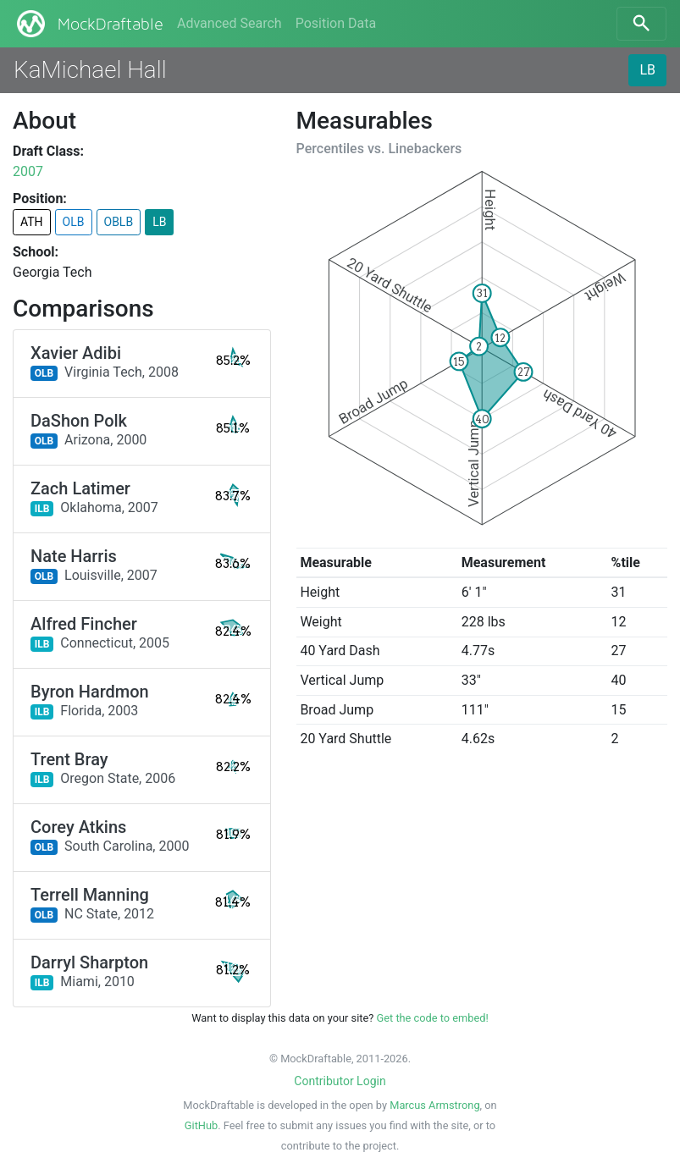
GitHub (201, 1125)
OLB (74, 222)
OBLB (119, 222)
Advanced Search (229, 23)
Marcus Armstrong (434, 1105)
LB (647, 70)
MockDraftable (88, 24)
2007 (28, 171)
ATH (31, 222)
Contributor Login (339, 1081)
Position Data (336, 23)
